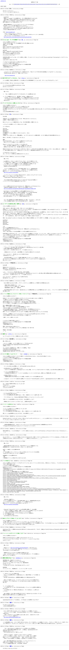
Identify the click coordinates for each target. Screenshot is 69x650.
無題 (11, 597)
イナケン (10, 333)
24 (24, 4)
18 (33, 4)
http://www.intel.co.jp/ (10, 32)
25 (22, 4)
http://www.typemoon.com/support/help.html (19, 547)
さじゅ (23, 78)
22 (27, 4)
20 (30, 4)
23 (25, 4)
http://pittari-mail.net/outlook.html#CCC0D (12, 617)
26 (21, 4)
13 (41, 4)
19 (32, 4)
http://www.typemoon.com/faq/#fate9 (11, 172)
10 (46, 4)
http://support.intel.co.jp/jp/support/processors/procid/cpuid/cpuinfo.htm (17, 37)
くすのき (25, 354)
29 (16, 4)
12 (43, 4)
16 (37, 4)
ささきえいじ (19, 557)
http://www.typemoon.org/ (10, 75)
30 (14, 4)
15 (38, 4)
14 (40, 4)
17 (35, 4)
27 (19, 4)
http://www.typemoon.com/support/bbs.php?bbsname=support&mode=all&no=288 (20, 188)
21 (29, 4)
